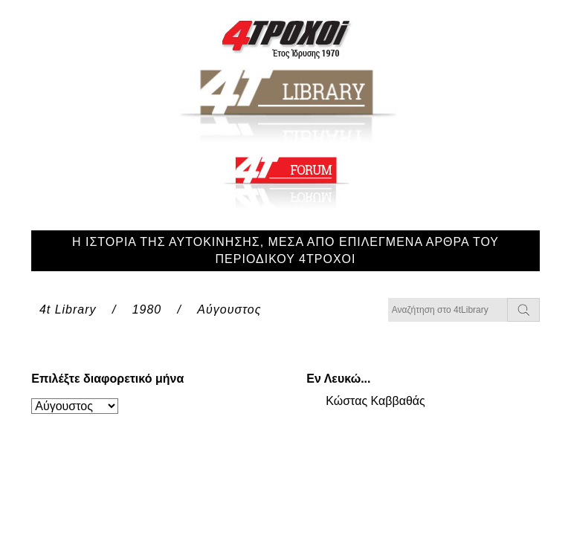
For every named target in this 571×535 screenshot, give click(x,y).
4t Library (68, 309)
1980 (147, 309)
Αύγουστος (229, 309)
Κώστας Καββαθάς (375, 401)
